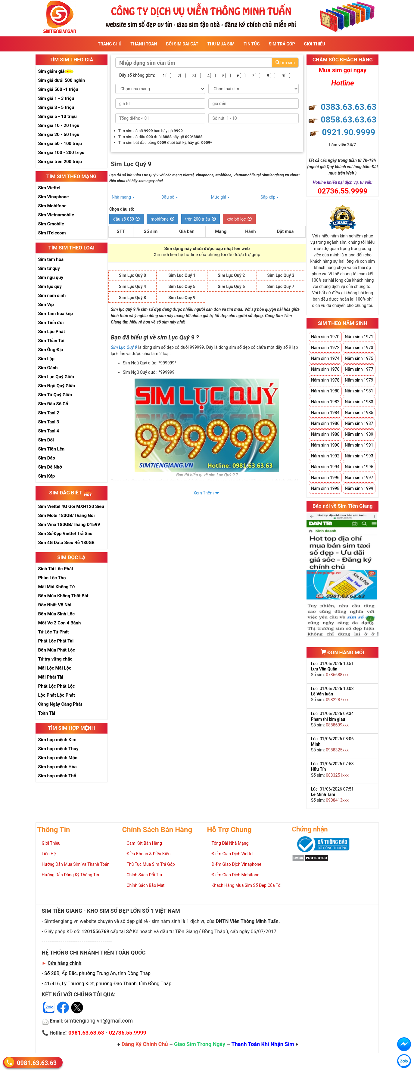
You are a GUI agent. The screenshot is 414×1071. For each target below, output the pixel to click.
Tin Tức (252, 44)
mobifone (162, 219)
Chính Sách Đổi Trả (144, 874)
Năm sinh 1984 (325, 412)
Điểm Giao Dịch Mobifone (236, 874)
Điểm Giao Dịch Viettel (233, 853)
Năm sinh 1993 (359, 455)
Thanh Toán (143, 44)
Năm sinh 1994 (325, 466)
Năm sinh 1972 (325, 347)
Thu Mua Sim (221, 44)
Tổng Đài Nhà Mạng (230, 843)
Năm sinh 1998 (325, 488)
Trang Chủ (109, 44)
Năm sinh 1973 (359, 347)
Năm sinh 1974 (325, 358)
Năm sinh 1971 (359, 336)
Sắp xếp (269, 197)
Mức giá (220, 197)
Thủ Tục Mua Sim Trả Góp (151, 864)
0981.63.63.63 (37, 1062)
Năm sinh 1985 (359, 412)
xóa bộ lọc (239, 219)
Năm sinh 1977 (359, 369)
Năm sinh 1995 (359, 466)
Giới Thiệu (314, 44)
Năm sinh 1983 (359, 401)
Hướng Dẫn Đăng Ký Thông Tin (70, 874)
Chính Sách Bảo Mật (146, 885)
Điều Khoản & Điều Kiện (149, 853)
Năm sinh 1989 (359, 434)
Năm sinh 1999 (359, 488)
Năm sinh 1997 (359, 477)
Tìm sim (285, 62)
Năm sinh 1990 (325, 445)
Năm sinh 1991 (359, 445)
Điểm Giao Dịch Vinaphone (236, 864)
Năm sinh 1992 (325, 455)
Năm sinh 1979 (359, 380)
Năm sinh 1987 (359, 423)
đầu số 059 (126, 219)
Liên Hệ (49, 853)
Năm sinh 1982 (325, 401)
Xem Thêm (203, 493)
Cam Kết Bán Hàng (144, 843)
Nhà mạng (123, 197)
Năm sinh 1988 (325, 434)
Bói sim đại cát (182, 44)
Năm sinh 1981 (359, 390)
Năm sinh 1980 (325, 390)
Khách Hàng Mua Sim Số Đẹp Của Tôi (247, 885)
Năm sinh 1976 (325, 369)
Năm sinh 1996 (325, 477)
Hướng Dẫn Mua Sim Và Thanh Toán (76, 864)
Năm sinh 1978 (325, 380)
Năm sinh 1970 (325, 336)
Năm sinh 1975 (359, 358)
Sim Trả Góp (282, 44)
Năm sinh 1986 (325, 423)
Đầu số (169, 197)
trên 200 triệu (200, 219)
